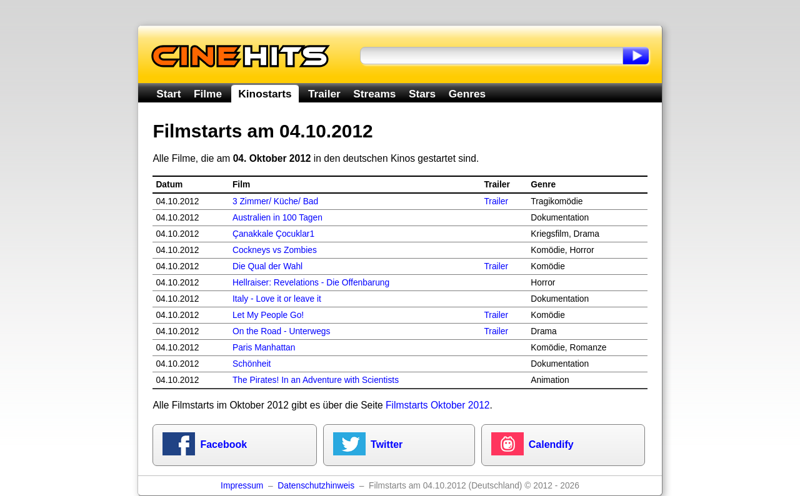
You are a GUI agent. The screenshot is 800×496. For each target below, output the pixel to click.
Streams (374, 93)
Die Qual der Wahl (267, 266)
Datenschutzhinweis (316, 485)
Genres (467, 93)
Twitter (386, 444)
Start (168, 93)
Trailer (324, 93)
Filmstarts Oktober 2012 (437, 405)
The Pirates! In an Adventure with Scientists (315, 380)
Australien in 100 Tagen (277, 217)
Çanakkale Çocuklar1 (273, 234)
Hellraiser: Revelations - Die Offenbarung (310, 282)
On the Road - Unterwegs (281, 331)
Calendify (551, 444)
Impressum (242, 485)
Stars (422, 93)
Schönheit (251, 364)
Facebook (223, 444)
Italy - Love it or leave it (276, 299)
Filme (208, 93)
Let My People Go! (268, 315)
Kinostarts (264, 93)
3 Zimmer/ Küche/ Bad (275, 201)
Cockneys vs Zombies (274, 250)
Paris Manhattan (263, 347)
